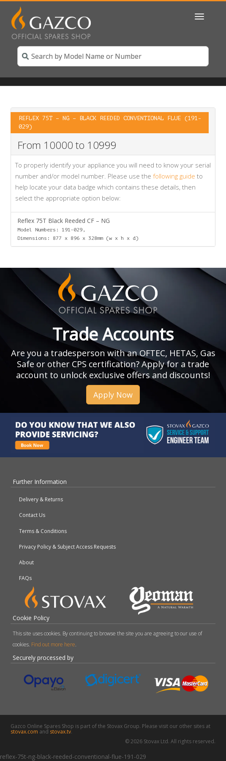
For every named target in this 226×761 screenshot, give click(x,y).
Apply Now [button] (113, 395)
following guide (174, 176)
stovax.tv (60, 731)
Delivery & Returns (41, 499)
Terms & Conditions (43, 531)
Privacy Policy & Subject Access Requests (67, 546)
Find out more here (53, 644)
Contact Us (32, 515)
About (26, 562)
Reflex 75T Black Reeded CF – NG (78, 229)
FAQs (25, 578)
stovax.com (24, 731)
